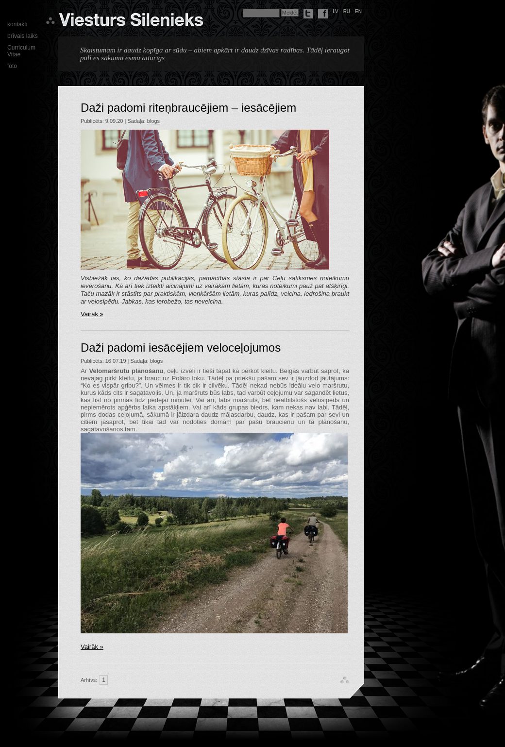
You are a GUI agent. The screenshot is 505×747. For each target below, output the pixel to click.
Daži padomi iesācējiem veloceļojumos (181, 347)
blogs (153, 121)
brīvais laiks (22, 36)
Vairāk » (92, 314)
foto (12, 66)
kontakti (17, 24)
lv (335, 11)
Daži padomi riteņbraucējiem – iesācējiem (188, 107)
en (358, 11)
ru (346, 11)
